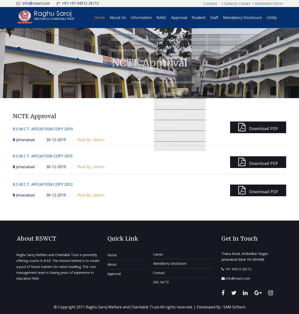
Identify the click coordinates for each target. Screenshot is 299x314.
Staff (214, 17)
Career (244, 3)
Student (199, 17)
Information (141, 17)
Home (99, 17)
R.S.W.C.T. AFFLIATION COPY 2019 (43, 129)
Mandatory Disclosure (242, 17)
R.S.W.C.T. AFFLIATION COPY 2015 (43, 156)
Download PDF (258, 127)
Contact (210, 3)
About (112, 264)
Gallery (230, 3)
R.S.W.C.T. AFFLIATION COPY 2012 (43, 184)
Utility (272, 17)
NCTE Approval (34, 116)
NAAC (162, 17)
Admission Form (269, 3)
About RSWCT (36, 238)
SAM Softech (234, 307)
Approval (179, 17)
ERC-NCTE (161, 282)
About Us (118, 17)
